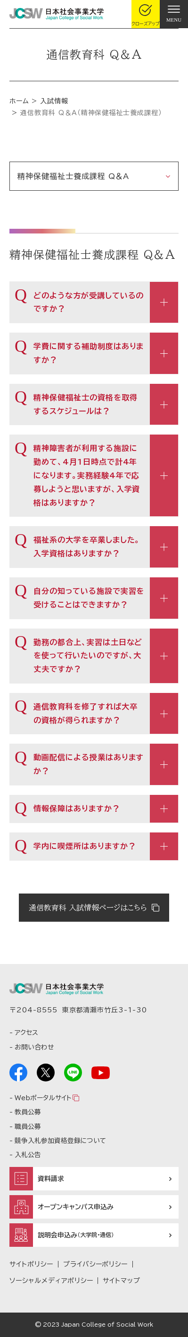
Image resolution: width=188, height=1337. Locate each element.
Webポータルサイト (43, 1098)
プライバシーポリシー (95, 1264)
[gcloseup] (145, 14)
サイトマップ (121, 1280)
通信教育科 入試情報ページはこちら (88, 907)
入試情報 (54, 101)
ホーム (19, 101)
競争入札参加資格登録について (60, 1140)
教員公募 (28, 1112)
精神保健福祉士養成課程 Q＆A (73, 176)
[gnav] (174, 14)
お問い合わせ (34, 1047)
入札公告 (28, 1154)
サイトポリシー (31, 1264)
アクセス (26, 1032)
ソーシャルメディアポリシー (51, 1280)
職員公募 (28, 1126)
